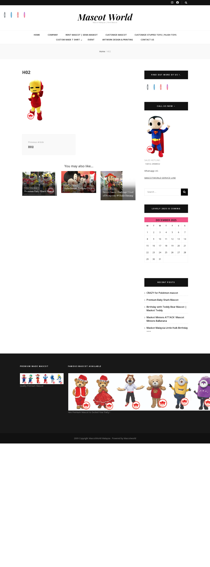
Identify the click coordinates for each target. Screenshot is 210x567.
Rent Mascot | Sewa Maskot (82, 34)
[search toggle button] (186, 3)
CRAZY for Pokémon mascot (162, 292)
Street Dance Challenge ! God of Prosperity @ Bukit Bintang (118, 193)
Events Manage (31, 188)
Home (37, 34)
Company (53, 34)
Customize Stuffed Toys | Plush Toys (155, 34)
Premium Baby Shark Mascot (39, 191)
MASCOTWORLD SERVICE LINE (160, 177)
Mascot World (105, 17)
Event (91, 39)
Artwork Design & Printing (117, 39)
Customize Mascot (116, 34)
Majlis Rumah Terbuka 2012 (77, 188)
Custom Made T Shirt (68, 39)
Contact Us (147, 39)
